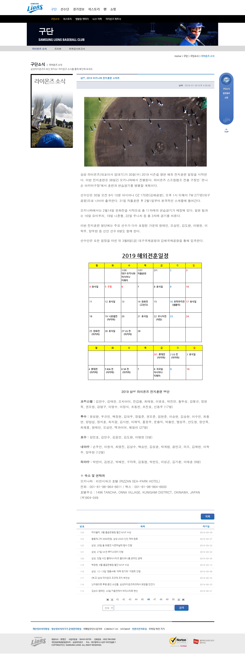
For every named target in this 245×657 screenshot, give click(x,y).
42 (123, 599)
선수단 (64, 9)
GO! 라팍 (97, 19)
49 (167, 599)
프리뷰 (57, 48)
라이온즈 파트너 (113, 19)
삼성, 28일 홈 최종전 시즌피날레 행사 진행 (111, 545)
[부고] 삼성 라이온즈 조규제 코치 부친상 (110, 578)
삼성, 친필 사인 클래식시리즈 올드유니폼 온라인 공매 (116, 558)
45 (142, 599)
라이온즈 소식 (39, 48)
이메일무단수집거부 (92, 629)
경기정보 (78, 9)
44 (136, 599)
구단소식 (55, 19)
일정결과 (226, 93)
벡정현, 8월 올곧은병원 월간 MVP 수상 (110, 564)
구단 (54, 9)
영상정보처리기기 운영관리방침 (66, 629)
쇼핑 (113, 9)
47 (155, 599)
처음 (107, 599)
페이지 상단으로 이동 (226, 131)
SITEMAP (125, 629)
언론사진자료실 (139, 629)
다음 (179, 599)
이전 (112, 599)
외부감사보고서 (77, 48)
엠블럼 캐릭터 (82, 19)
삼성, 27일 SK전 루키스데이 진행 (107, 551)
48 (161, 599)
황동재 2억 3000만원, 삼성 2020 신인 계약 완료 (114, 538)
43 (130, 599)
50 (173, 599)
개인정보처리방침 (41, 629)
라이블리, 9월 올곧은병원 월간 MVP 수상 (111, 532)
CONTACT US (111, 629)
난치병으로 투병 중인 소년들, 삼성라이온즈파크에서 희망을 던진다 (123, 584)
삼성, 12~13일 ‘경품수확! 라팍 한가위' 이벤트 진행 (115, 571)
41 (117, 599)
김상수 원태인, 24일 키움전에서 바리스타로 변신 (114, 591)
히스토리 (67, 19)
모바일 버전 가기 (157, 629)
